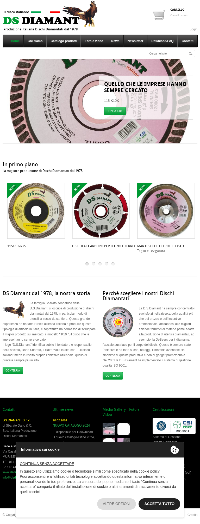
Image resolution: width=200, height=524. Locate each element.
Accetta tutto (159, 504)
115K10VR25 (16, 246)
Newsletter (135, 41)
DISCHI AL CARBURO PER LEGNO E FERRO (103, 246)
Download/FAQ (162, 41)
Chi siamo (35, 41)
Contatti (187, 41)
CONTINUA (12, 370)
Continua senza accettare (47, 464)
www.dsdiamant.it (15, 472)
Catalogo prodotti (64, 41)
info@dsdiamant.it (15, 477)
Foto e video (94, 41)
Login (193, 29)
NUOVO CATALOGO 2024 (71, 425)
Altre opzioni (116, 504)
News (115, 41)
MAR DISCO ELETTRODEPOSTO (160, 246)
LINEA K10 (115, 111)
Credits (192, 515)
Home (15, 41)
